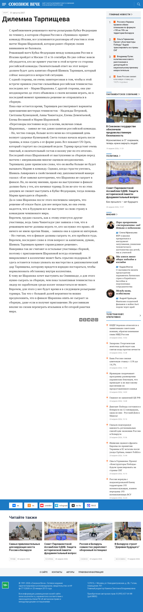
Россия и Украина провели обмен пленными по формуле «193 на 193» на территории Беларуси (124, 27)
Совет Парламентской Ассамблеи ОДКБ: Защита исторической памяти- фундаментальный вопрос (122, 192)
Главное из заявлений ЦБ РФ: (125, 397)
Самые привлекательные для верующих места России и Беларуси (24, 547)
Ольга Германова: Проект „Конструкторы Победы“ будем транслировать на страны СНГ (126, 44)
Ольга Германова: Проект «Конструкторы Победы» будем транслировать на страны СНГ (123, 466)
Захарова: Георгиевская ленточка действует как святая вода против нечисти (124, 346)
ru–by (76, 505)
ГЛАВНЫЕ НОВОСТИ (119, 14)
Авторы (70, 572)
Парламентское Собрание (122, 94)
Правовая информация (90, 572)
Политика (112, 156)
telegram (61, 505)
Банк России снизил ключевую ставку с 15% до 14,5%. (123, 361)
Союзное (84, 559)
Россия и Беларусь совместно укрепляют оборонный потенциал (93, 547)
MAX (91, 505)
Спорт (5, 13)
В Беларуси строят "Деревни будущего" (127, 545)
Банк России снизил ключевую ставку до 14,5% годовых (125, 79)
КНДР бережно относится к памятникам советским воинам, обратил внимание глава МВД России (124, 330)
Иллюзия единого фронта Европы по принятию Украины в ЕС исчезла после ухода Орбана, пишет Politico (124, 447)
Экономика (120, 559)
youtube (46, 505)
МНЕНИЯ (110, 214)
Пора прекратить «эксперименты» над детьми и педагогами (128, 225)
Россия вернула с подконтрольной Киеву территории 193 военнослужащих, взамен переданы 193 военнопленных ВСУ (123, 487)
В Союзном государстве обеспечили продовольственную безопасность (121, 131)
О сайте (44, 572)
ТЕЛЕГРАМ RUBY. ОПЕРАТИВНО (115, 315)
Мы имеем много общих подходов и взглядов (126, 259)
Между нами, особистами (123, 292)
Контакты (57, 572)
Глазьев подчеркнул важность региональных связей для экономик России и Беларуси (125, 429)
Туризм (13, 559)
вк (15, 505)
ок (31, 505)
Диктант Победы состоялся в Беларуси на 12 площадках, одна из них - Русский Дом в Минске (125, 411)
